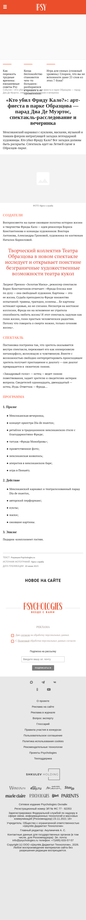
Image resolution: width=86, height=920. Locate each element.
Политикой (24, 640)
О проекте (43, 700)
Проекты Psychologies (43, 752)
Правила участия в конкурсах (43, 729)
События (7, 90)
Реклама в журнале (43, 712)
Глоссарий (43, 723)
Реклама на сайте (43, 706)
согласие (25, 635)
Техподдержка (43, 758)
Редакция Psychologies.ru (23, 557)
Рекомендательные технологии (42, 746)
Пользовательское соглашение (43, 735)
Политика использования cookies (43, 741)
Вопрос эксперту (43, 718)
